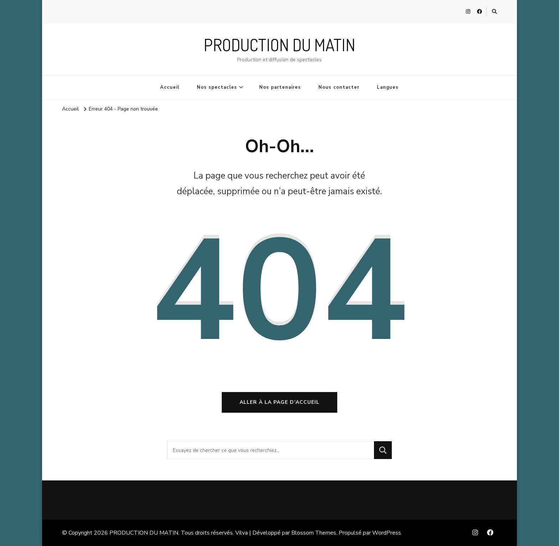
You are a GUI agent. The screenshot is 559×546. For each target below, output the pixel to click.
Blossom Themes (313, 533)
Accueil (169, 87)
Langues (388, 87)
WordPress (386, 533)
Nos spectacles (217, 87)
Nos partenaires (280, 87)
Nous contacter (338, 87)
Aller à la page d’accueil (279, 402)
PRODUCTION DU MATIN (279, 44)
